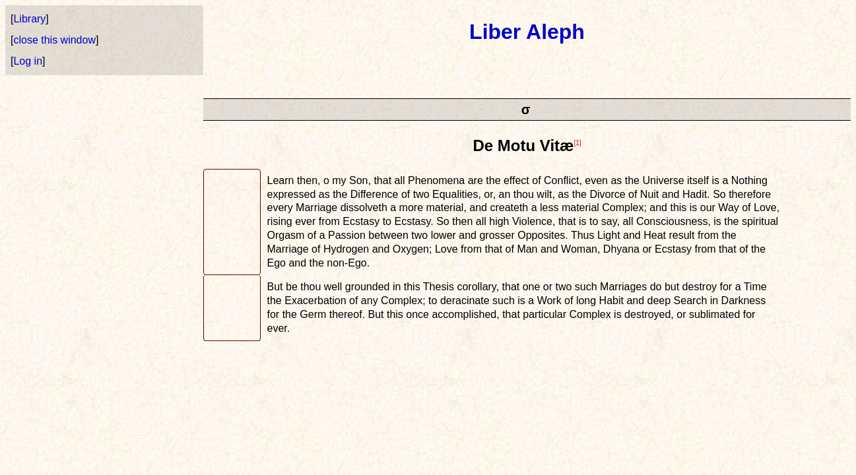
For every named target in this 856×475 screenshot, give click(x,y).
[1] (577, 142)
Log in (27, 61)
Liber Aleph (527, 32)
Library (29, 18)
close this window (54, 40)
